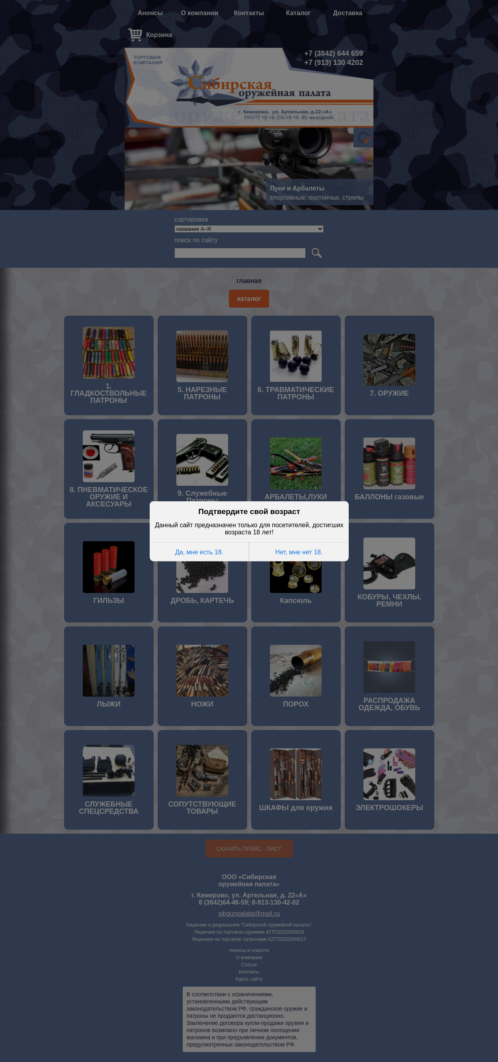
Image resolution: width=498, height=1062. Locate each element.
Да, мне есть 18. (199, 551)
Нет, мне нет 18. (298, 551)
